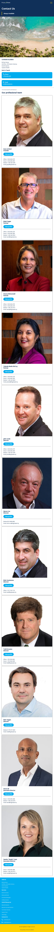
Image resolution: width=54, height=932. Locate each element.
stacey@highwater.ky (11, 309)
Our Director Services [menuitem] (6, 909)
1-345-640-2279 (7, 76)
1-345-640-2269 (11, 378)
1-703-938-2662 (11, 659)
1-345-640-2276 (11, 304)
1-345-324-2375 (11, 800)
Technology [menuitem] (4, 914)
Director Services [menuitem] (5, 892)
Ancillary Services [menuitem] (5, 900)
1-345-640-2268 (11, 799)
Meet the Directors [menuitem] (5, 905)
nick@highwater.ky (11, 732)
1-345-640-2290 (11, 451)
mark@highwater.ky (11, 237)
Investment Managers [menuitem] (6, 897)
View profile (8, 154)
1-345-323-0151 (11, 307)
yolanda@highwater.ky (12, 382)
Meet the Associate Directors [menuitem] (7, 907)
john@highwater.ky (11, 454)
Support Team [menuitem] (4, 912)
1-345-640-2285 (11, 233)
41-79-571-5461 (11, 730)
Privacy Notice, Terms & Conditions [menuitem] (27, 929)
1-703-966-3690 (11, 661)
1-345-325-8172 (11, 871)
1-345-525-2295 (11, 452)
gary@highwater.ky (11, 164)
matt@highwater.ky (11, 592)
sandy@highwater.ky (11, 873)
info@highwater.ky (7, 84)
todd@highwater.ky (11, 663)
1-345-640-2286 (11, 869)
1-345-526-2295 (11, 162)
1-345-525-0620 (11, 380)
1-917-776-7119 (11, 590)
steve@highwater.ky (11, 802)
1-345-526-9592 (11, 235)
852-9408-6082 (11, 521)
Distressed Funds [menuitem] (5, 895)
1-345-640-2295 (11, 161)
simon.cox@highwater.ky (12, 523)
